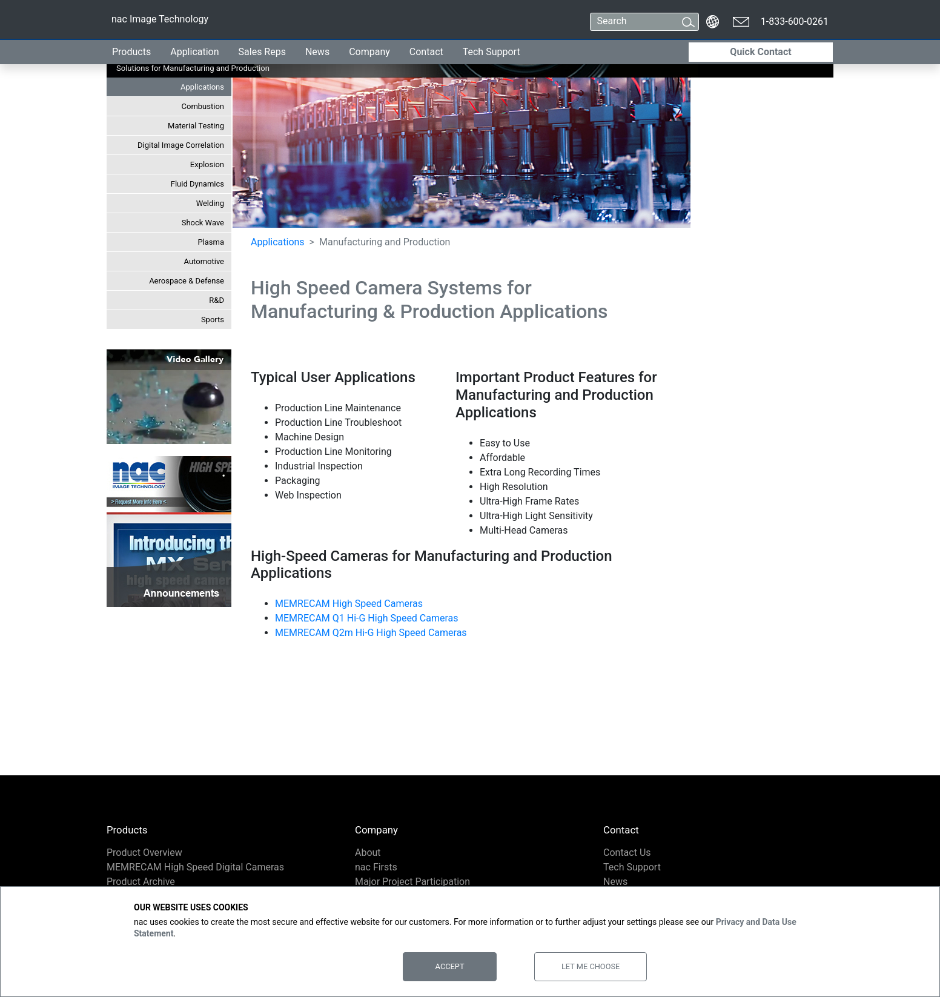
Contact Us (627, 852)
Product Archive (141, 881)
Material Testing (196, 125)
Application (194, 52)
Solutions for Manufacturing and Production (193, 68)
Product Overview (144, 852)
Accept (450, 966)
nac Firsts (376, 867)
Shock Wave (203, 222)
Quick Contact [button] (760, 52)
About (368, 852)
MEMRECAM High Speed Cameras (349, 603)
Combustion (203, 106)
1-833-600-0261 (795, 21)
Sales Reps (262, 52)
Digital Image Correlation (180, 145)
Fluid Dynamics (197, 183)
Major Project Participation (412, 881)
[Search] (633, 21)
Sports (212, 319)
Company (369, 52)
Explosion (207, 164)
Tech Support (491, 52)
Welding (210, 203)
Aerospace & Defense (186, 280)
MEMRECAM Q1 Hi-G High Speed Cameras (366, 618)
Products (131, 52)
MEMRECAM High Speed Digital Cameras (195, 867)
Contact (426, 52)
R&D (216, 300)
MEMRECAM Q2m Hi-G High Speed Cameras (371, 632)
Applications (202, 86)
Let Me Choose (590, 966)
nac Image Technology (159, 21)
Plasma (210, 242)
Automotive (204, 261)
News (317, 52)
